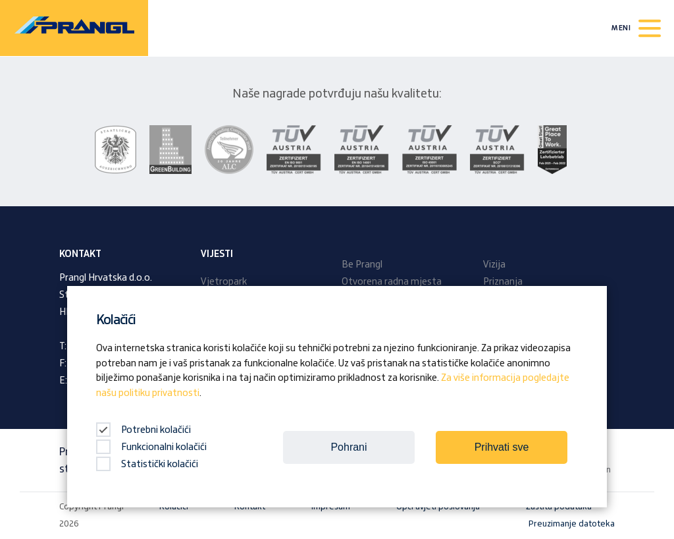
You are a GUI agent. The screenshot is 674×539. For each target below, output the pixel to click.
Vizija (494, 265)
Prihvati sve (502, 447)
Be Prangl (362, 265)
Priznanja (503, 282)
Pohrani (348, 447)
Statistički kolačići (147, 464)
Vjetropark (224, 282)
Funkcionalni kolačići (151, 447)
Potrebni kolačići (143, 430)
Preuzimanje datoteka (572, 523)
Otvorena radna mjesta (392, 282)
